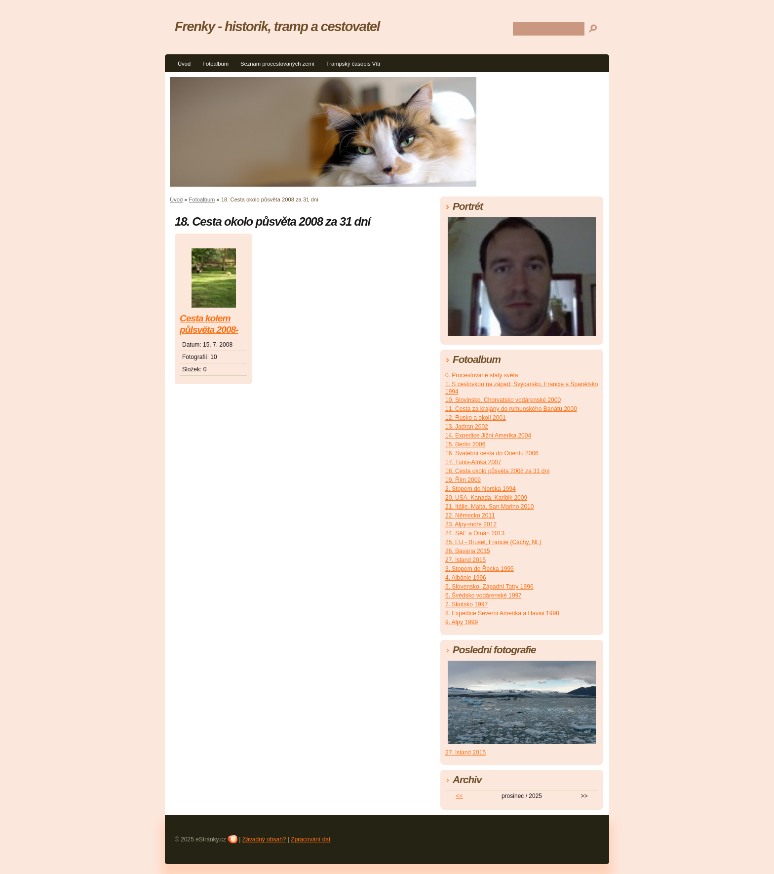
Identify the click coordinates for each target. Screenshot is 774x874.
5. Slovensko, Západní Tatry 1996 (489, 586)
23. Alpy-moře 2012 (471, 524)
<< (459, 796)
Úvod (184, 64)
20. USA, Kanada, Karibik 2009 (486, 497)
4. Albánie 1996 (465, 577)
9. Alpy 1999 (461, 622)
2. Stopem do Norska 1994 (480, 488)
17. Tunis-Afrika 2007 (473, 462)
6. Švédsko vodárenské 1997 (483, 595)
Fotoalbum (215, 64)
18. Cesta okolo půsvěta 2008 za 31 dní (497, 471)
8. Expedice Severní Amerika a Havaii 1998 (502, 613)
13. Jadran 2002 (466, 426)
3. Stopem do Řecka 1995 (479, 568)
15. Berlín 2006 (465, 444)
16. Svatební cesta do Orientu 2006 (492, 453)
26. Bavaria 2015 (467, 551)
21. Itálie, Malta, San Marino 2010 (489, 506)
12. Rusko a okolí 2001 (475, 417)
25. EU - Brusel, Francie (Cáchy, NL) (493, 542)
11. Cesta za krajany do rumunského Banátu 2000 (511, 408)
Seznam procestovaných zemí (277, 64)
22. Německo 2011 (470, 515)
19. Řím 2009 (463, 480)
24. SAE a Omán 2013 (474, 533)
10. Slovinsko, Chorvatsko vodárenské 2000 (503, 400)
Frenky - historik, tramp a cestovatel (277, 26)
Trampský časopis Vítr (353, 64)
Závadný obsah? (264, 839)
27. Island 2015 (465, 559)
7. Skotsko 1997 (466, 604)
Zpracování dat (310, 839)
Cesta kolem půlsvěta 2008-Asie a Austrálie (211, 324)
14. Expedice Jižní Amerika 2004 (488, 435)
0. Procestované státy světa (481, 375)
